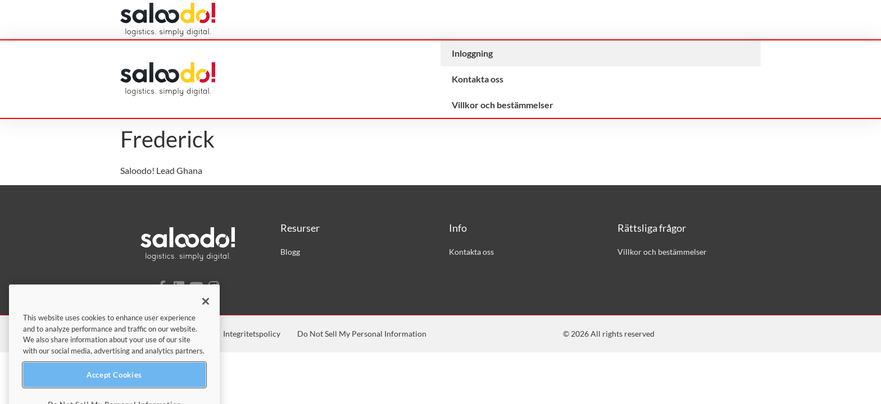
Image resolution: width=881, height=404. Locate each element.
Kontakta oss (477, 79)
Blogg (290, 251)
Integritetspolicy (251, 333)
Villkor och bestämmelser (502, 104)
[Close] (205, 330)
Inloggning (472, 53)
